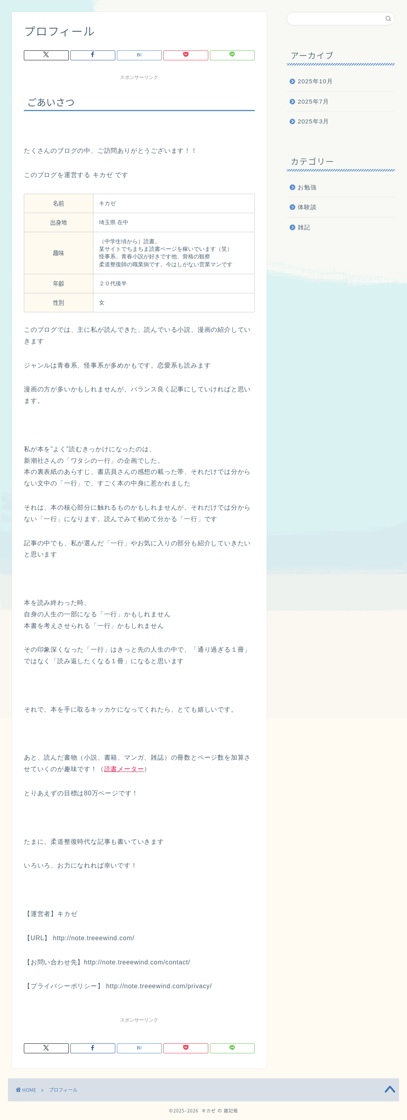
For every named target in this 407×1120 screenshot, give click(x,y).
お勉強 (307, 187)
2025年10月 (315, 81)
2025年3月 (313, 121)
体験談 (307, 207)
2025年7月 (313, 101)
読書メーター (124, 769)
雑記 (304, 227)
